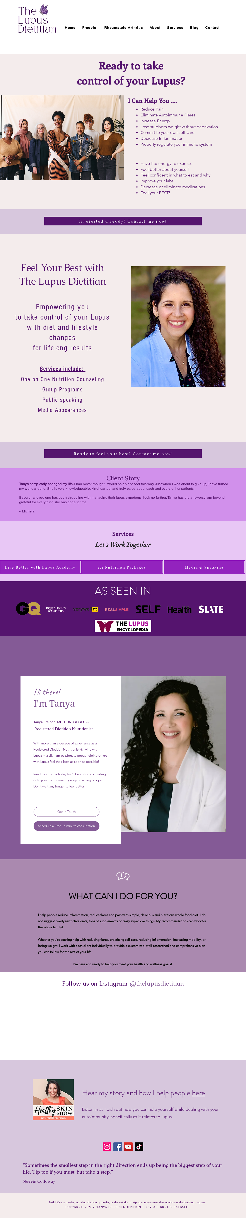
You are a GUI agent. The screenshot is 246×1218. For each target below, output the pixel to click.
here (198, 1092)
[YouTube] (128, 1146)
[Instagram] (107, 1146)
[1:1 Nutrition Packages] (122, 567)
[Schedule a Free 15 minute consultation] (66, 826)
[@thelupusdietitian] (156, 983)
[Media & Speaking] (204, 567)
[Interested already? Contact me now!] (123, 221)
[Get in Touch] (66, 812)
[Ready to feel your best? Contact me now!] (123, 453)
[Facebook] (117, 1146)
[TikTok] (139, 1146)
